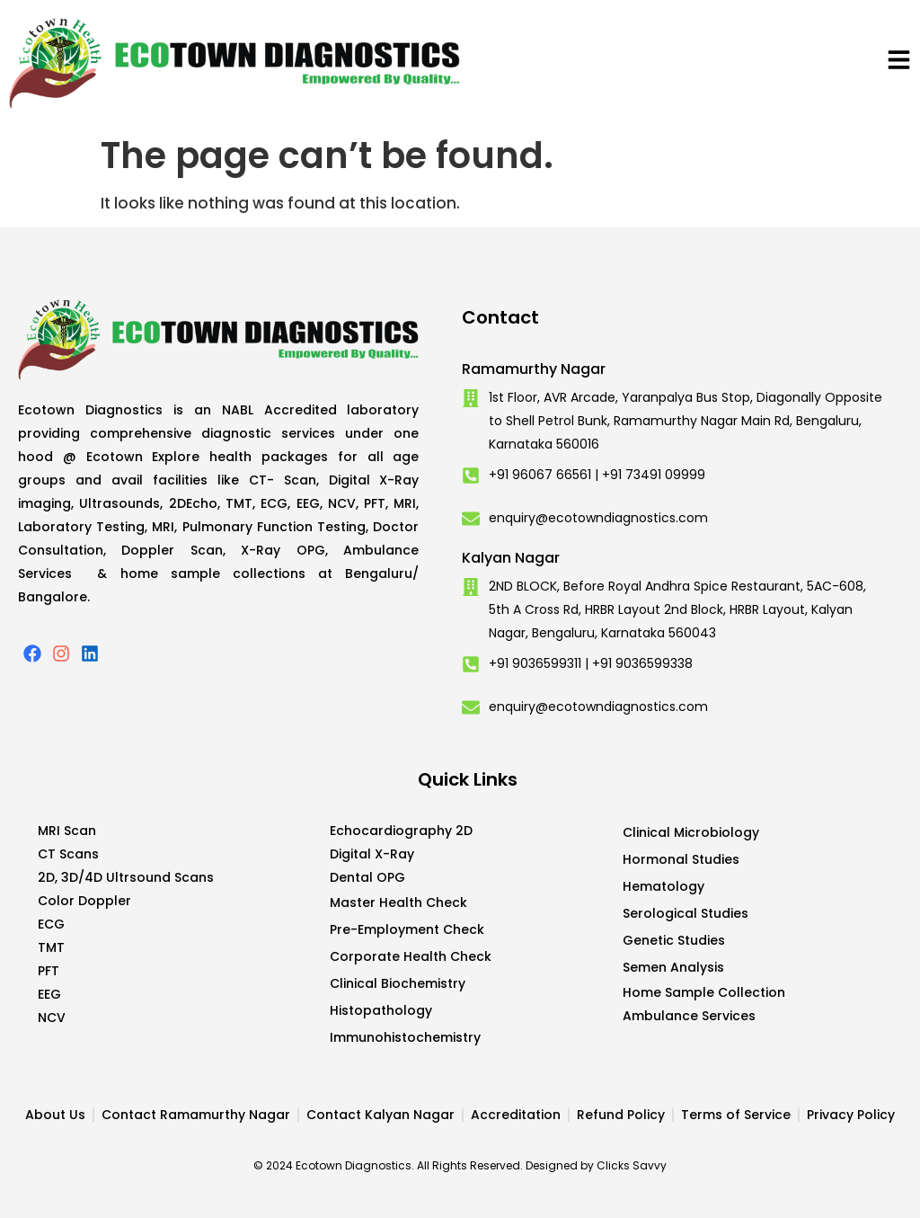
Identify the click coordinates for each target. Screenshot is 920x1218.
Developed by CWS (894, 1189)
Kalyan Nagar (511, 557)
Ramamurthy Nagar (534, 369)
